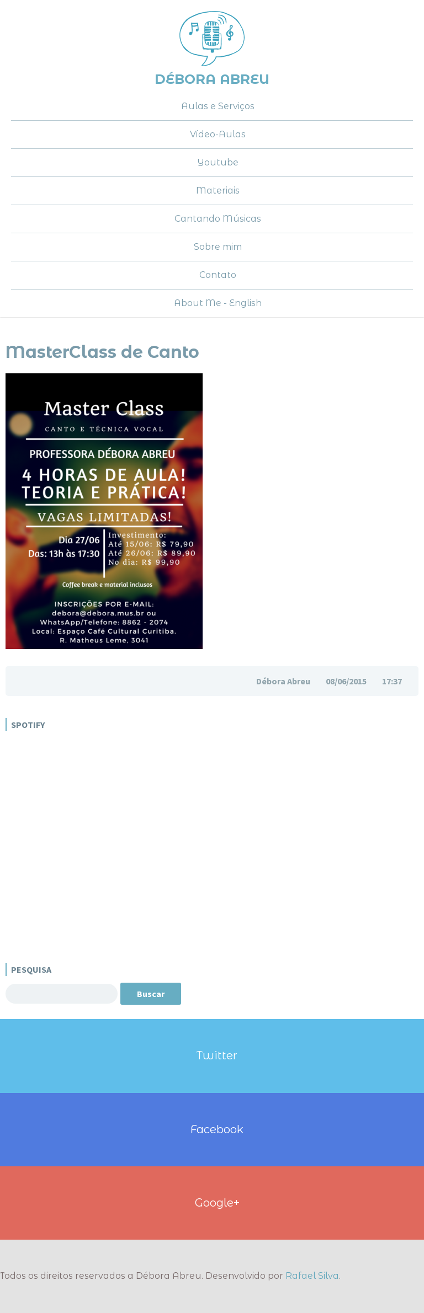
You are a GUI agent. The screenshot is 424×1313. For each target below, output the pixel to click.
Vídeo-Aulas (218, 134)
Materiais (218, 190)
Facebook (216, 1129)
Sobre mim (218, 247)
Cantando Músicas (217, 218)
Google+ (217, 1202)
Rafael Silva (312, 1276)
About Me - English (218, 303)
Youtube (218, 162)
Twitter (217, 1055)
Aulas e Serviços (218, 106)
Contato (217, 275)
